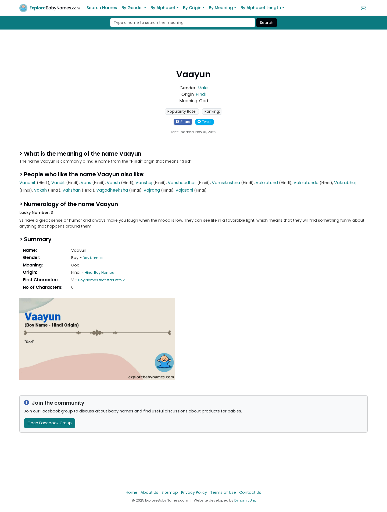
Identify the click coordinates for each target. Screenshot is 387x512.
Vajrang (152, 190)
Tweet (205, 121)
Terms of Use (223, 492)
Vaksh (40, 190)
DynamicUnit (245, 500)
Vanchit (27, 183)
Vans (86, 183)
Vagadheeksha (112, 190)
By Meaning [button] (221, 7)
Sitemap (170, 492)
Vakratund (267, 183)
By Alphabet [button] (162, 7)
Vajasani (184, 190)
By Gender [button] (132, 7)
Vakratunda (305, 183)
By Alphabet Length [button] (261, 7)
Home (131, 492)
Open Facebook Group (49, 423)
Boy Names (93, 257)
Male (203, 88)
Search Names (102, 7)
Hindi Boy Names (99, 272)
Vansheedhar (182, 183)
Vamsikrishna (226, 183)
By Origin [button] (192, 7)
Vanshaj (143, 183)
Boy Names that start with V (101, 280)
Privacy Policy (194, 492)
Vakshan (71, 190)
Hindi (201, 94)
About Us (149, 492)
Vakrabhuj (345, 183)
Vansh (113, 183)
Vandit (58, 183)
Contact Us (250, 492)
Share (183, 121)
